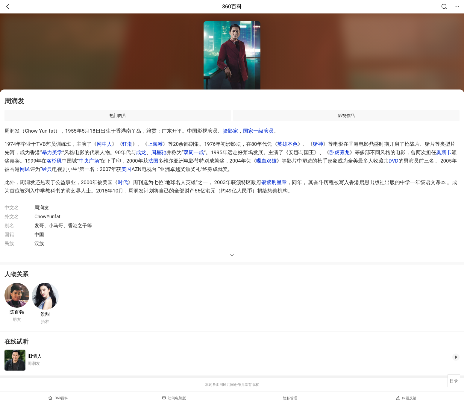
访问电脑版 (174, 398)
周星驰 (158, 152)
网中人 (104, 144)
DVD (393, 161)
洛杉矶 (54, 161)
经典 (47, 169)
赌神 (318, 144)
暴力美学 (52, 152)
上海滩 (155, 144)
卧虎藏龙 (339, 152)
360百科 (232, 7)
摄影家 (230, 131)
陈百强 (17, 312)
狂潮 (127, 144)
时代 (123, 182)
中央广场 (89, 161)
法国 (153, 161)
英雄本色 (287, 144)
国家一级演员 (258, 131)
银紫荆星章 (274, 182)
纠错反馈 (406, 398)
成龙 (141, 152)
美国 (126, 169)
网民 (25, 169)
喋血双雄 (266, 161)
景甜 (45, 314)
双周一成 (194, 152)
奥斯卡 (443, 152)
